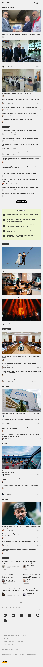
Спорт (5, 499)
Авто (4, 443)
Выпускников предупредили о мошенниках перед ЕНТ (18, 93)
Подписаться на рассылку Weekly (11, 607)
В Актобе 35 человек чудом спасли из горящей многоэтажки (20, 138)
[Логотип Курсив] (6, 2)
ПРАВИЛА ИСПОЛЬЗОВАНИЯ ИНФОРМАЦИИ (13, 641)
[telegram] (13, 615)
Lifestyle (5, 386)
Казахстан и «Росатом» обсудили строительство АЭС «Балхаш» (21, 107)
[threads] (37, 615)
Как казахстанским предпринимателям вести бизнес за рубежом (9, 576)
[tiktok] (29, 615)
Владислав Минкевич (11, 565)
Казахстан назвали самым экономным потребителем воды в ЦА (21, 113)
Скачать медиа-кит (8, 644)
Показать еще (21, 201)
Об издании (7, 626)
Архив (5, 632)
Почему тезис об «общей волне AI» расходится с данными (32, 589)
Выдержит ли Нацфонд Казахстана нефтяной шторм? (32, 562)
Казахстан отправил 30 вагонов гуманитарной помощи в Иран (21, 34)
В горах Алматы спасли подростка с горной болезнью (18, 152)
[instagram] (5, 615)
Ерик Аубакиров (10, 580)
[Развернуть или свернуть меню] (40, 3)
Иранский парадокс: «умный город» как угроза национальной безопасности (31, 576)
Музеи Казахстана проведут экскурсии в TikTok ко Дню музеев (21, 413)
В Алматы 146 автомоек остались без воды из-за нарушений (20, 485)
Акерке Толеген (31, 579)
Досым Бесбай (31, 565)
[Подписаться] (40, 609)
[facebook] (5, 620)
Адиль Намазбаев (31, 593)
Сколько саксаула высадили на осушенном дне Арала (18, 193)
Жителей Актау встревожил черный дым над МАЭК (17, 119)
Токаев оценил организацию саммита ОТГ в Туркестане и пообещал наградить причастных (19, 131)
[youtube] (21, 615)
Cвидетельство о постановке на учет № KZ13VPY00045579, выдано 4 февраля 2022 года (19, 655)
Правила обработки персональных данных (15, 635)
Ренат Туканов (9, 594)
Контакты (6, 638)
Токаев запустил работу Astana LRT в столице (16, 64)
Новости (5, 127)
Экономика (6, 329)
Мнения (5, 558)
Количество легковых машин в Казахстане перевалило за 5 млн (21, 492)
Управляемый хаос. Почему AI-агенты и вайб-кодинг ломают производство (11, 590)
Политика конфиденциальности (12, 629)
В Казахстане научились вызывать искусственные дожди (19, 173)
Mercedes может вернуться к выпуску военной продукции (19, 379)
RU (37, 2)
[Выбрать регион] (34, 3)
